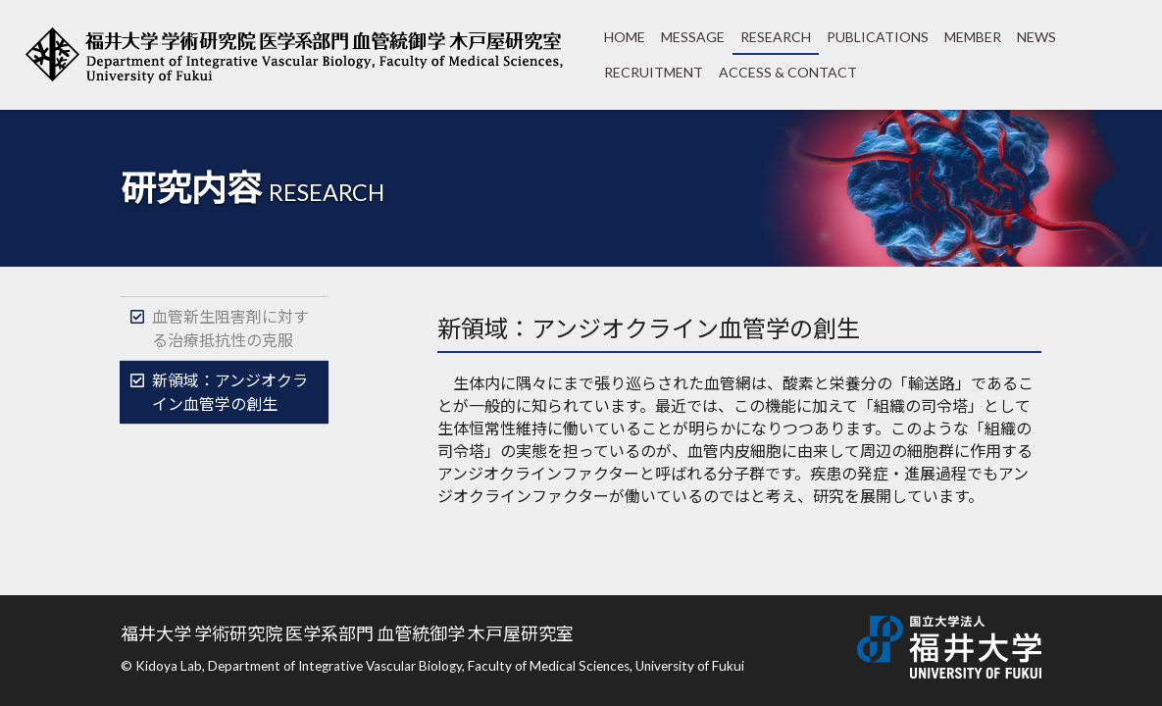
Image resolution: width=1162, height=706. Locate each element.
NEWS (1036, 36)
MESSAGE (693, 36)
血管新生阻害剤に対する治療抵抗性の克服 (230, 328)
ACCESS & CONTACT (788, 72)
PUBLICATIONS (878, 36)
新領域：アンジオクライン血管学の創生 (230, 392)
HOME (624, 36)
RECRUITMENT (653, 72)
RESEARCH (775, 36)
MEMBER (972, 36)
